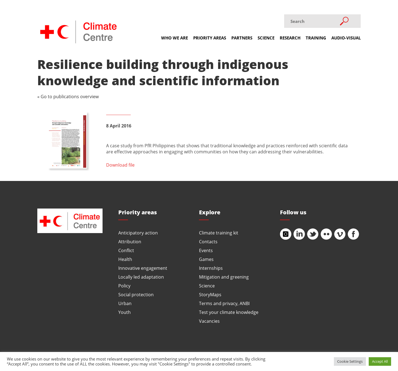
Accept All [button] (380, 361)
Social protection (136, 294)
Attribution (129, 241)
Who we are (174, 38)
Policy (124, 286)
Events (206, 250)
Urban (125, 303)
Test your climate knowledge (228, 312)
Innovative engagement (142, 268)
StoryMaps (210, 294)
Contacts (208, 241)
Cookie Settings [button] (350, 361)
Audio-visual (346, 38)
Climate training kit (218, 233)
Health (125, 259)
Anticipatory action (138, 233)
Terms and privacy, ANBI (224, 303)
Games (206, 259)
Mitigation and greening (224, 277)
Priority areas (209, 38)
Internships (211, 268)
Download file (120, 165)
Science (266, 38)
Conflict (126, 250)
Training (316, 38)
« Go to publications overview (68, 96)
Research (290, 38)
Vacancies (209, 321)
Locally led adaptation (141, 277)
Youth (124, 312)
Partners (241, 38)
